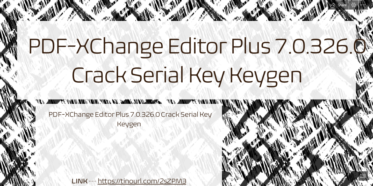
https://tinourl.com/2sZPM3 (141, 180)
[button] (338, 5)
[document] (186, 93)
